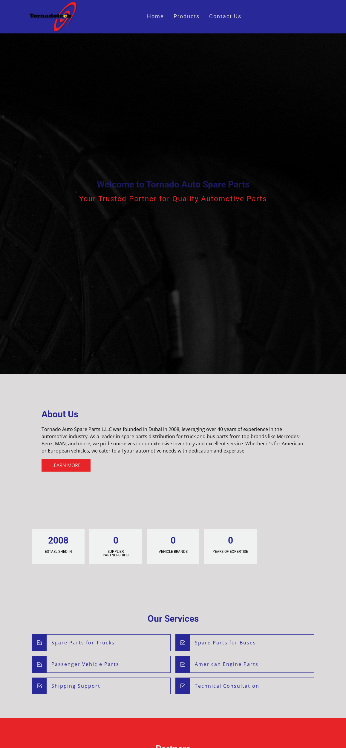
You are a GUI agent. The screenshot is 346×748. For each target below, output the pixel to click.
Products (187, 16)
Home (155, 16)
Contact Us (225, 16)
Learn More (66, 465)
